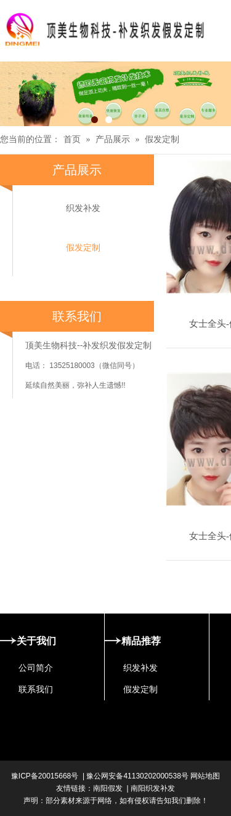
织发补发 (83, 208)
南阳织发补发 (153, 788)
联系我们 (35, 689)
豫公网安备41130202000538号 (137, 776)
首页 (72, 139)
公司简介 (35, 668)
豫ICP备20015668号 (44, 776)
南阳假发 (108, 788)
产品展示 (112, 139)
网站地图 (204, 776)
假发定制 (162, 139)
